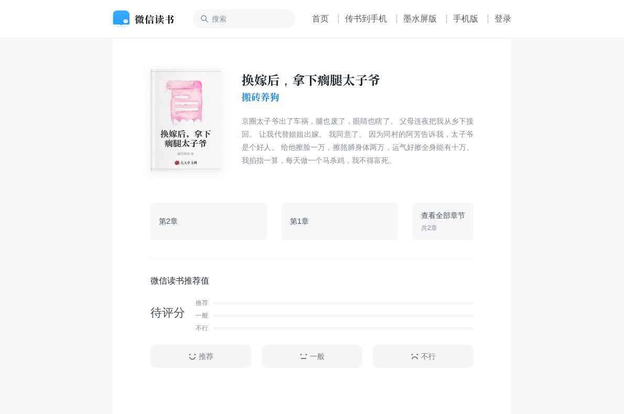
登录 (502, 18)
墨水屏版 (420, 18)
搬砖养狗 (260, 97)
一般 (312, 356)
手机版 (465, 18)
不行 (423, 356)
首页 (320, 18)
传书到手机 (366, 18)
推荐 (200, 356)
